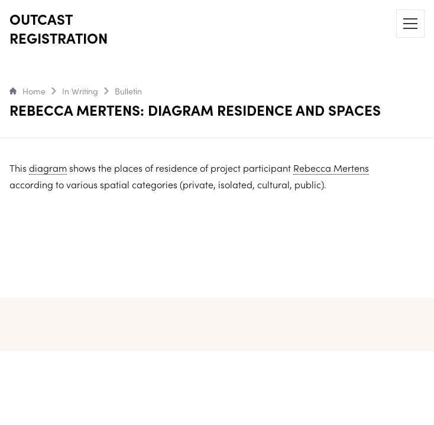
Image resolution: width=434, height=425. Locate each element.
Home (27, 91)
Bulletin (128, 91)
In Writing (80, 91)
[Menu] (410, 23)
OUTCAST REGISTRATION (58, 28)
